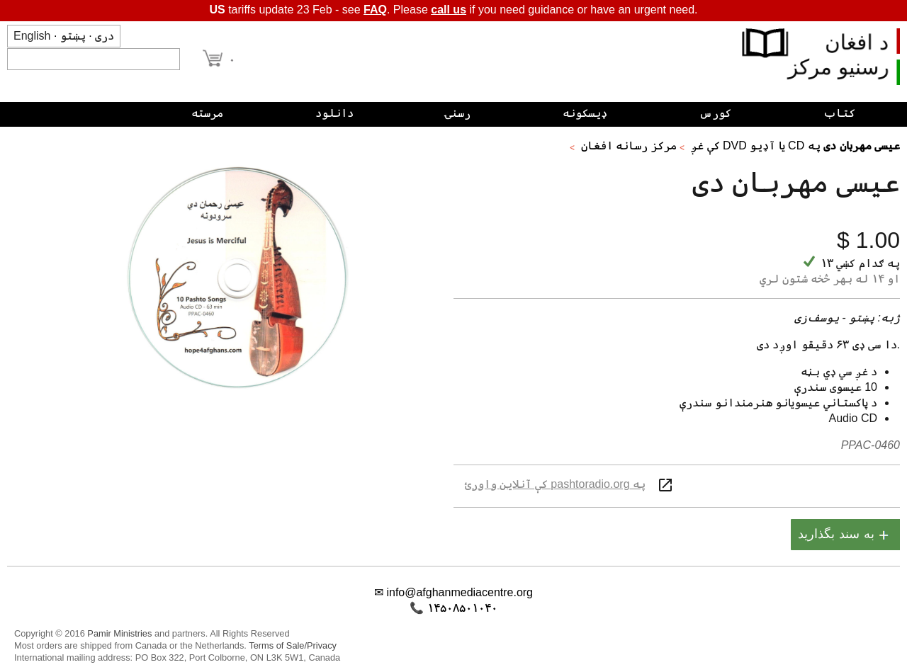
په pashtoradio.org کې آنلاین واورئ (555, 484)
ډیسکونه (585, 113)
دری (104, 36)
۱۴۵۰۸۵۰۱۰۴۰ (462, 608)
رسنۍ (458, 113)
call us (448, 10)
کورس (715, 113)
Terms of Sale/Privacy (293, 645)
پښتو (73, 36)
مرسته (207, 113)
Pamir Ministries (119, 633)
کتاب (839, 113)
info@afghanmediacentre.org (459, 592)
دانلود (334, 113)
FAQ (375, 10)
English (31, 36)
